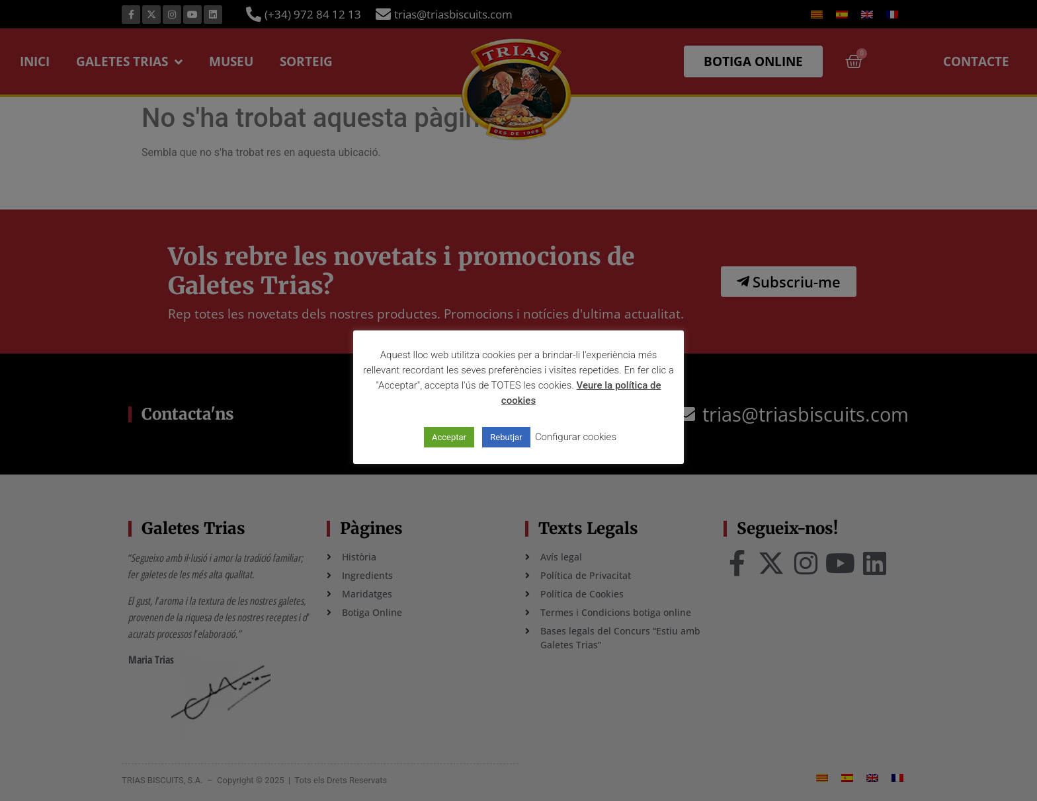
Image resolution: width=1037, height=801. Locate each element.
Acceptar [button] (449, 437)
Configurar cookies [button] (575, 437)
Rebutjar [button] (506, 437)
